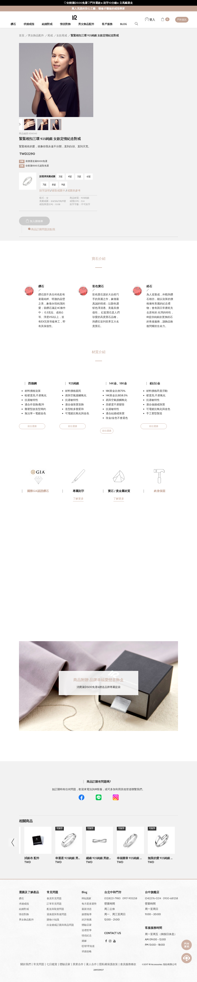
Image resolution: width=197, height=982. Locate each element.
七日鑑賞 (52, 964)
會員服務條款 (128, 964)
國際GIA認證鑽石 (38, 491)
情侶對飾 (65, 24)
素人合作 (91, 964)
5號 (79, 176)
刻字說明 (44, 190)
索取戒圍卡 (59, 190)
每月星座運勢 (89, 903)
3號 (61, 176)
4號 (70, 176)
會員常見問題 (54, 898)
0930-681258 (170, 898)
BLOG (123, 24)
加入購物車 (34, 221)
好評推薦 (87, 919)
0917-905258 (129, 898)
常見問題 (38, 964)
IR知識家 (86, 898)
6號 (88, 176)
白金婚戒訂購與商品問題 (60, 924)
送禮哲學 (87, 930)
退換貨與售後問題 (56, 914)
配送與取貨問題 (55, 908)
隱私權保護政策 (108, 964)
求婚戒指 (29, 24)
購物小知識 (53, 919)
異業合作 (78, 964)
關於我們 (25, 964)
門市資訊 (181, 19)
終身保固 (159, 491)
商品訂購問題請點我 (41, 229)
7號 (45, 184)
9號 (63, 184)
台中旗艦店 (152, 892)
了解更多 (78, 498)
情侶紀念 (87, 935)
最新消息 (87, 908)
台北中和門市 (112, 892)
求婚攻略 (87, 951)
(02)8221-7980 (112, 898)
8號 (54, 184)
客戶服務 (107, 24)
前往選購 (32, 426)
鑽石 (13, 24)
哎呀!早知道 (88, 946)
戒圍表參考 (74, 190)
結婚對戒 (47, 24)
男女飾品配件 (86, 24)
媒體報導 (87, 914)
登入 (150, 19)
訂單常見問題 (54, 903)
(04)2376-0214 (153, 898)
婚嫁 (84, 940)
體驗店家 (87, 924)
